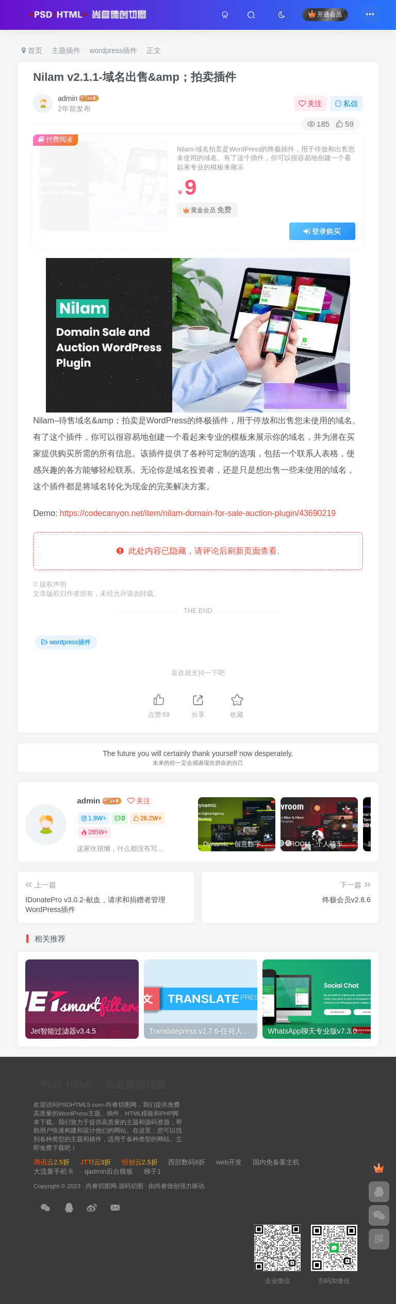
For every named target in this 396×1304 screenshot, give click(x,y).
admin (67, 98)
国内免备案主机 (276, 1162)
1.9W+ (93, 818)
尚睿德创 (167, 1185)
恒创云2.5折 (140, 1162)
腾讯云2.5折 (52, 1162)
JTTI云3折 (95, 1162)
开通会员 (321, 17)
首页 (32, 50)
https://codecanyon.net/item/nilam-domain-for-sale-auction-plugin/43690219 (198, 513)
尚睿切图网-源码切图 (114, 1185)
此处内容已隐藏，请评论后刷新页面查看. (198, 550)
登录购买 (322, 231)
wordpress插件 (113, 50)
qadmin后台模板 (109, 1171)
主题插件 (66, 50)
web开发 (229, 1162)
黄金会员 (207, 209)
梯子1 (152, 1171)
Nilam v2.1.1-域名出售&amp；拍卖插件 (134, 77)
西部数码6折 (186, 1162)
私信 (346, 103)
